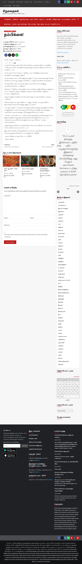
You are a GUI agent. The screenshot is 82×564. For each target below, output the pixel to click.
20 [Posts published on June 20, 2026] (74, 389)
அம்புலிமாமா (62, 205)
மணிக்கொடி (61, 339)
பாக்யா (60, 330)
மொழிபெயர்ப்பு (55, 24)
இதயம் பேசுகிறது (63, 208)
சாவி (59, 255)
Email (32, 218)
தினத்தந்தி (61, 299)
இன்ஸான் (61, 211)
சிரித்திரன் (61, 258)
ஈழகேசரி (60, 214)
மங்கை (60, 333)
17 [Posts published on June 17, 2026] (65, 389)
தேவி (59, 324)
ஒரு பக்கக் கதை (22, 24)
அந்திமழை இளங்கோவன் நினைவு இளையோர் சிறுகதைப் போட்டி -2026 (67, 88)
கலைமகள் (61, 236)
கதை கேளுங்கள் (33, 435)
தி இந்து (60, 286)
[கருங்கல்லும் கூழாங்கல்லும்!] (47, 161)
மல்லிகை (60, 345)
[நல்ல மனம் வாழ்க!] (29, 161)
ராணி (59, 355)
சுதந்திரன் (60, 261)
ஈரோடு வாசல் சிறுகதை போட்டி (67, 92)
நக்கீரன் (60, 327)
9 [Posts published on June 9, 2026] (61, 386)
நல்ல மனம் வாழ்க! (28, 168)
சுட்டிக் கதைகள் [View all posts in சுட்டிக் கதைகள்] (7, 31)
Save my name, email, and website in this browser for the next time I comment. (26, 235)
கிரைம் (36, 19)
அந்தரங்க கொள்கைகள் (35, 449)
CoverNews (39, 561)
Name (6, 218)
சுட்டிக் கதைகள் (66, 19)
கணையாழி (61, 233)
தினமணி (18, 44)
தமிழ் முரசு (61, 277)
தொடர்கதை (40, 24)
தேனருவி (61, 320)
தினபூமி (60, 305)
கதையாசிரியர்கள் (38, 1)
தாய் (59, 283)
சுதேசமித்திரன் (62, 264)
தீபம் (59, 314)
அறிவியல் (15, 19)
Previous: (16, 146)
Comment (7, 196)
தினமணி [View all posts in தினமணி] (14, 31)
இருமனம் (66, 451)
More (37, 460)
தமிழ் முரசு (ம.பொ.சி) (64, 280)
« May (67, 400)
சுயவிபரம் (47, 1)
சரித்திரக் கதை (56, 19)
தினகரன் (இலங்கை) (63, 292)
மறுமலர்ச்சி (61, 342)
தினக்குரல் (61, 295)
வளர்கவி (26, 171)
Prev (58, 192)
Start (67, 188)
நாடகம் (47, 24)
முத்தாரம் (60, 348)
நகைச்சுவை (7, 24)
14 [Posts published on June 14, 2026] (77, 386)
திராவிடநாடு (61, 311)
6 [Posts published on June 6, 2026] (74, 382)
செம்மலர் (60, 270)
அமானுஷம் (7, 19)
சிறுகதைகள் (10, 11)
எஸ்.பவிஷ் (9, 173)
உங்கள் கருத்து (7, 5)
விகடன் (60, 358)
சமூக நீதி (48, 19)
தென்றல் (60, 317)
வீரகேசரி (60, 364)
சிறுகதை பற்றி (28, 1)
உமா (59, 224)
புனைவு (14, 24)
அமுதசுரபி (61, 202)
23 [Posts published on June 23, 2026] (61, 393)
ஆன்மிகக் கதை (24, 19)
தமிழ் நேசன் (61, 274)
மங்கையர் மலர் (62, 336)
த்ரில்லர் (74, 19)
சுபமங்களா (61, 267)
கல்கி (59, 239)
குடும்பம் (42, 19)
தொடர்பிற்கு (16, 5)
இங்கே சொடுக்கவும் (63, 52)
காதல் (31, 19)
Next (78, 192)
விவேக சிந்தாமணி (63, 361)
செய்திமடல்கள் (33, 438)
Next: (42, 146)
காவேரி (60, 242)
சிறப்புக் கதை (32, 24)
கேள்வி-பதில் (19, 1)
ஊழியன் (60, 227)
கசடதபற (60, 230)
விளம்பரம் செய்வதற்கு (35, 442)
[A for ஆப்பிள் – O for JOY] (11, 161)
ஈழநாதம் (60, 221)
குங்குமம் (60, 246)
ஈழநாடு (60, 217)
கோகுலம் (60, 252)
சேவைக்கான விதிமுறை (35, 445)
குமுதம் (60, 249)
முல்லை (60, 352)
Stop (68, 188)
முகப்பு (4, 1)
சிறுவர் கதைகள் (20, 42)
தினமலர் (60, 308)
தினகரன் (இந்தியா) (63, 289)
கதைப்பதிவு (11, 1)
